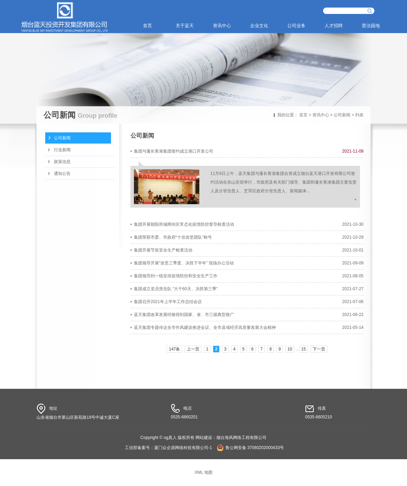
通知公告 (62, 173)
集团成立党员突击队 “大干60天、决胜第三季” (176, 288)
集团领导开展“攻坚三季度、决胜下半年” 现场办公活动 (184, 263)
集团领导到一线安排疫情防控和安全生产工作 (175, 275)
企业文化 (259, 25)
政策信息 (62, 161)
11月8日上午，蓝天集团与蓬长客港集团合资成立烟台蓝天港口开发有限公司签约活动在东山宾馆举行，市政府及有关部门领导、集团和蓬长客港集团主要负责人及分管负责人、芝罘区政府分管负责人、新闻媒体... (283, 182)
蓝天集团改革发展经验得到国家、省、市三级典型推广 (184, 314)
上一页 (193, 349)
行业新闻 (62, 149)
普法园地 (371, 25)
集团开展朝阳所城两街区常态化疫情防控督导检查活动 (184, 224)
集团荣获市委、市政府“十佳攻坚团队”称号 (173, 237)
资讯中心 (222, 25)
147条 (174, 349)
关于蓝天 (185, 25)
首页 (147, 25)
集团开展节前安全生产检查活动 (163, 250)
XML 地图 (203, 472)
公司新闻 (342, 115)
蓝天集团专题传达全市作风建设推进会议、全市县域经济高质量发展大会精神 (205, 327)
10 (289, 349)
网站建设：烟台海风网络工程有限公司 (230, 437)
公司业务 (296, 25)
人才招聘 (334, 25)
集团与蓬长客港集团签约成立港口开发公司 (173, 151)
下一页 (319, 349)
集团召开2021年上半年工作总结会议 (168, 301)
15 (303, 349)
